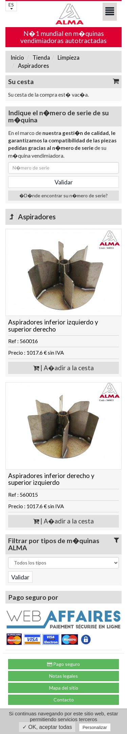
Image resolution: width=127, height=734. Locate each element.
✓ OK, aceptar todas (47, 727)
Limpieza (68, 57)
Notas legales (63, 676)
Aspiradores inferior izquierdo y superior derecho (53, 325)
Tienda (40, 57)
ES (11, 5)
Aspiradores (33, 65)
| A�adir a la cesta (63, 368)
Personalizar (95, 727)
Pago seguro (63, 664)
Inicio (17, 57)
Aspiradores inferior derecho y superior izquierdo (51, 479)
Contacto (64, 699)
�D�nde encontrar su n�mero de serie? (63, 195)
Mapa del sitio (63, 688)
